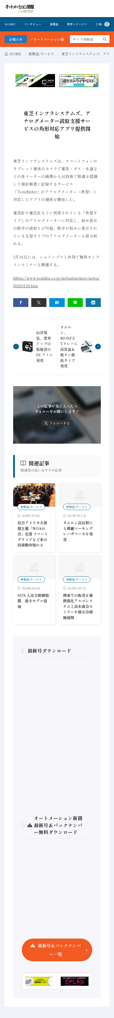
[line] (75, 302)
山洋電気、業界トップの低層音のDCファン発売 (44, 346)
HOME (10, 24)
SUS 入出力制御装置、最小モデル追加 (33, 601)
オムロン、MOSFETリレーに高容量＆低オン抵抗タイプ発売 (69, 346)
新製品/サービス (41, 53)
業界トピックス (77, 24)
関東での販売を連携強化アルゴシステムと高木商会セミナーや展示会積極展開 (78, 606)
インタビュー (32, 24)
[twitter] (38, 302)
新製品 (54, 24)
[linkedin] (93, 302)
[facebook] (20, 302)
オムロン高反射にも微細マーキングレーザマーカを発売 (78, 531)
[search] (105, 39)
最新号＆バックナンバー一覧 (59, 950)
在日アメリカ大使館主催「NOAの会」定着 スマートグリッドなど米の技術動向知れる (32, 534)
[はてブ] (56, 302)
